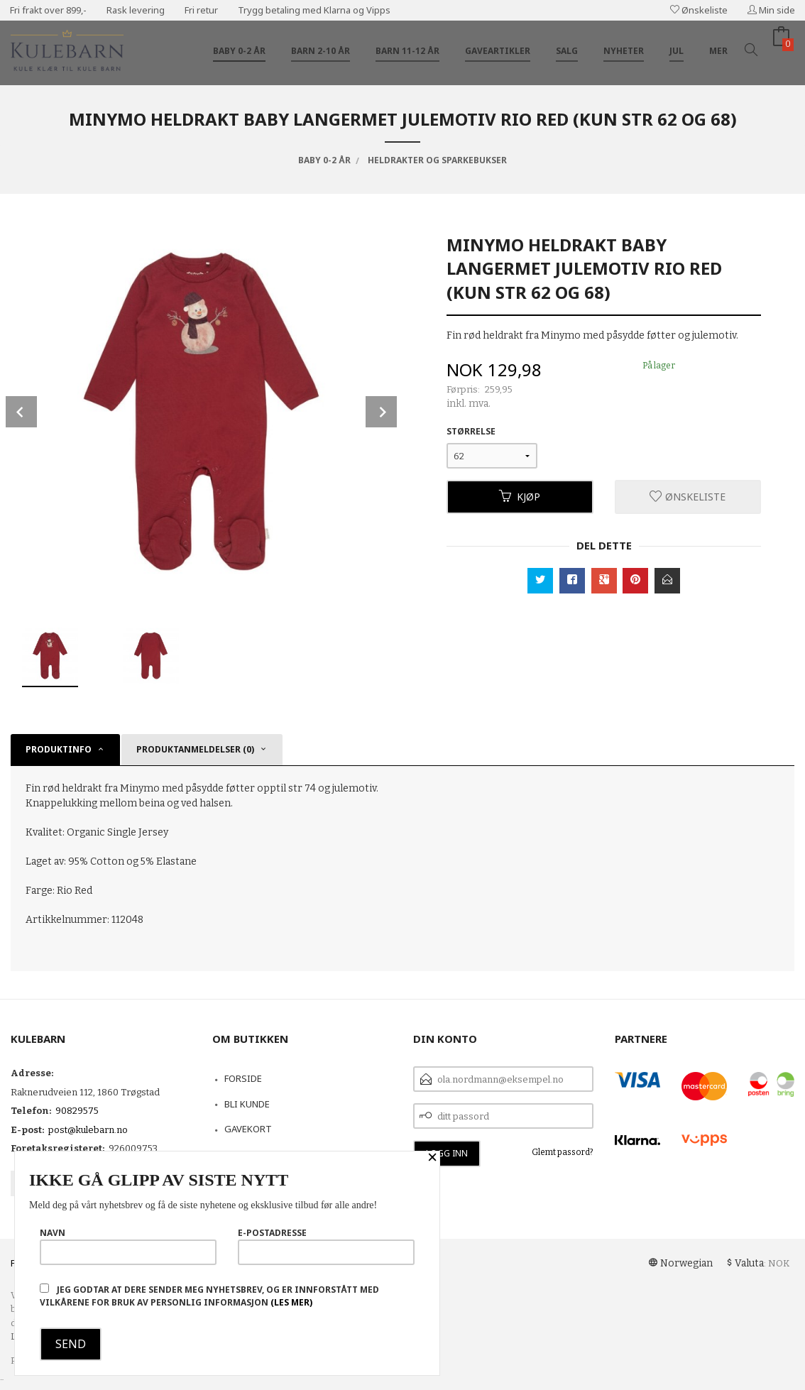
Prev (21, 411)
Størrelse (471, 431)
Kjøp (519, 496)
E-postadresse (326, 1246)
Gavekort (248, 1128)
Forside (243, 1078)
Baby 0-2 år (239, 51)
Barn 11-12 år (407, 51)
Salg (567, 51)
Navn (128, 1246)
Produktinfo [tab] (59, 749)
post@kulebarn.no (88, 1129)
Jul (676, 51)
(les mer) (291, 1302)
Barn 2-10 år (320, 51)
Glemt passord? (562, 1152)
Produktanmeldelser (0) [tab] (195, 749)
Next (381, 411)
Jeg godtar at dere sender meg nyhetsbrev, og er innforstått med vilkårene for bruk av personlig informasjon (209, 1296)
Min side (771, 10)
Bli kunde (247, 1104)
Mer (718, 51)
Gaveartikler (497, 51)
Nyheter (623, 51)
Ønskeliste (699, 10)
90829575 (77, 1110)
